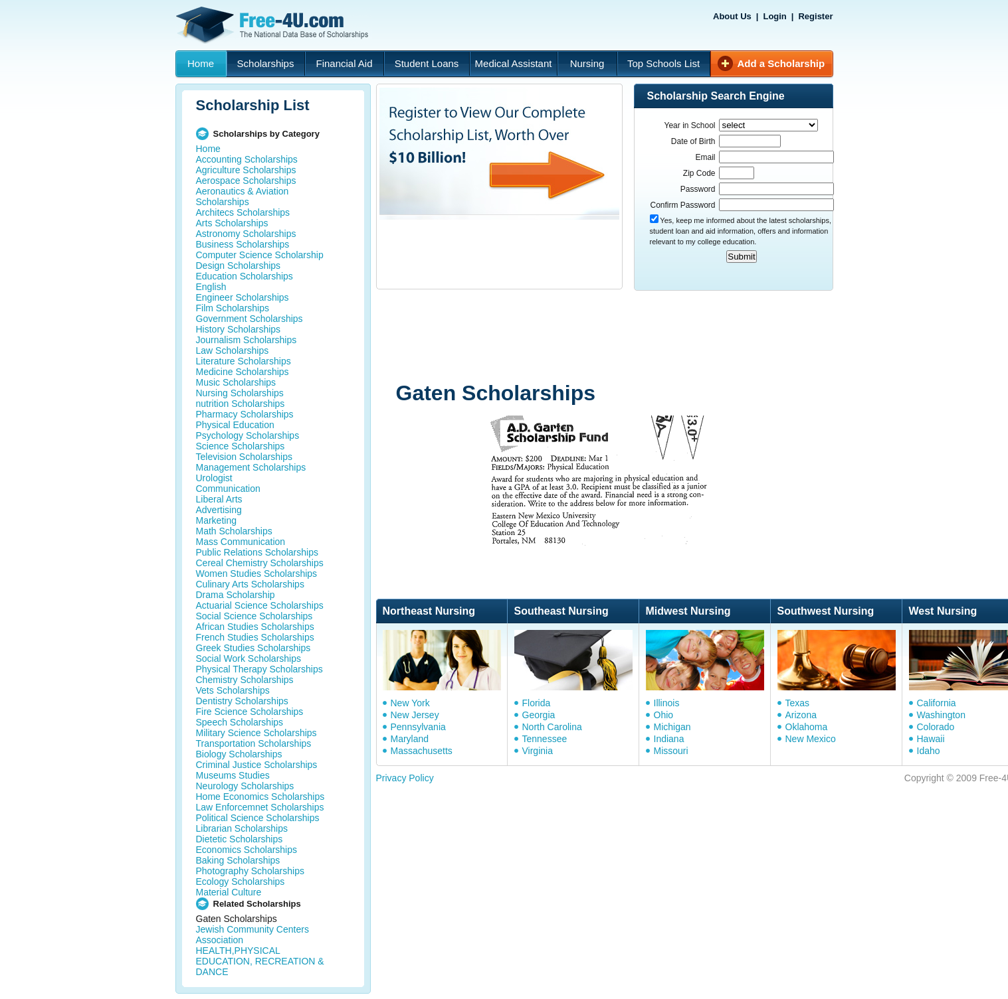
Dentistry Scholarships (242, 701)
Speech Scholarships (240, 722)
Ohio (664, 715)
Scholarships (265, 63)
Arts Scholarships (232, 223)
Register (815, 16)
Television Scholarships (244, 456)
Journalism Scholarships (246, 340)
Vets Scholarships (233, 690)
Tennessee (544, 738)
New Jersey (415, 715)
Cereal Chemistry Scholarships (260, 563)
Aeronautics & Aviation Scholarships (242, 196)
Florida (536, 703)
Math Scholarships (234, 531)
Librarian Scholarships (242, 828)
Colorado (936, 727)
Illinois (667, 703)
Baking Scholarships (238, 860)
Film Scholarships (232, 308)
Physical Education (235, 425)
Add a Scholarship (781, 63)
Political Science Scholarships (258, 817)
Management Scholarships (251, 467)
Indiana (669, 738)
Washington (941, 715)
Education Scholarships (244, 276)
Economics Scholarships (247, 849)
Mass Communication (241, 541)
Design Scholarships (238, 265)
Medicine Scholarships (242, 371)
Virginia (537, 750)
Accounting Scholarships (247, 159)
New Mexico (810, 738)
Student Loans (427, 63)
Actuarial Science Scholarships (260, 605)
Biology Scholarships (239, 754)
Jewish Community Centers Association (252, 934)
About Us (732, 16)
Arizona (801, 715)
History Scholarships (238, 329)
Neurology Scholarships (245, 786)
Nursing (587, 63)
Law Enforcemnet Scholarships (260, 807)
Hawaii (931, 738)
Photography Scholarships (250, 871)
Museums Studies (233, 775)
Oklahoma (806, 727)
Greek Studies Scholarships (253, 648)
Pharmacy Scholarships (245, 414)
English (211, 286)
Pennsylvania (418, 727)
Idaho (928, 750)
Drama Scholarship (235, 594)
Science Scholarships (240, 446)
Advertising (219, 509)
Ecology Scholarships (240, 881)
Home (200, 63)
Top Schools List (663, 63)
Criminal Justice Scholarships (257, 764)
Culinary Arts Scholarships (250, 584)
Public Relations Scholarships (257, 552)
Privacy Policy (405, 778)
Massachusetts (422, 750)
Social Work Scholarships (248, 658)
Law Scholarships (232, 350)
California (936, 703)
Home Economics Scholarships (260, 796)
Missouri (671, 750)
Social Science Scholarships (254, 616)
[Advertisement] (628, 337)
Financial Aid (344, 63)
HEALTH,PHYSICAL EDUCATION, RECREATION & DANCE (260, 961)
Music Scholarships (236, 382)
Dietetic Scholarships (239, 839)
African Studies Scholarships (255, 626)
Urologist (214, 478)
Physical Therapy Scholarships (259, 669)
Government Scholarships (249, 318)
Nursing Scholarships (240, 393)
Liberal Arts (219, 499)
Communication (228, 488)
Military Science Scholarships (256, 733)
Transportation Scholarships (254, 743)
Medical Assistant (513, 63)
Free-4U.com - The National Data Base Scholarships (273, 25)
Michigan (672, 727)
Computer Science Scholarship (260, 255)
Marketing (216, 520)
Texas (797, 703)
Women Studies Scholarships (257, 573)
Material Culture (229, 892)
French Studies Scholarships (255, 637)
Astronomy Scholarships (246, 233)
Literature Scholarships (243, 361)
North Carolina (552, 727)
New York (410, 703)
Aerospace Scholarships (246, 180)
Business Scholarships (243, 244)
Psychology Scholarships (248, 435)
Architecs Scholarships (243, 212)
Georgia (538, 715)
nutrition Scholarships (240, 403)
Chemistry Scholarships (245, 679)
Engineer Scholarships (242, 297)
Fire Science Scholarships (250, 711)
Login (774, 16)
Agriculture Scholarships (246, 170)
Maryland (410, 738)
